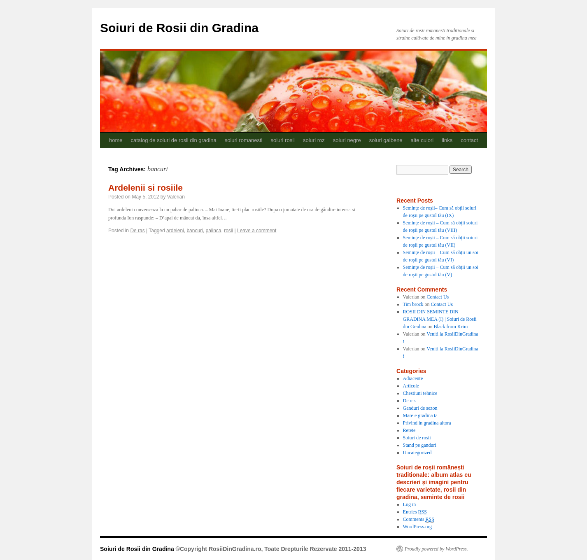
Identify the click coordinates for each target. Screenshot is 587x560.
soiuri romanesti (244, 140)
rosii (228, 230)
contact (469, 140)
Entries (415, 512)
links (447, 140)
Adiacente (413, 378)
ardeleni (175, 230)
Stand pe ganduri (419, 445)
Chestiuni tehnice (420, 393)
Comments (418, 519)
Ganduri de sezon (420, 408)
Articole (411, 386)
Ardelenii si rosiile (145, 187)
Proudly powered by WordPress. (436, 549)
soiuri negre (347, 140)
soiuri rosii (282, 140)
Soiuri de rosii (417, 438)
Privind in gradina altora (427, 423)
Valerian (176, 197)
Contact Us (438, 297)
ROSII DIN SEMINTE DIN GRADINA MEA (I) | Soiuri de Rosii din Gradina (440, 319)
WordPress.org (417, 527)
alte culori (422, 140)
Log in (409, 504)
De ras (137, 230)
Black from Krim (451, 326)
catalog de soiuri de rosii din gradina (174, 140)
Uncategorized (417, 452)
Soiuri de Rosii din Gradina (179, 28)
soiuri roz (314, 140)
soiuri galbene (386, 140)
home (116, 140)
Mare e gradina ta (420, 415)
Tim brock (413, 304)
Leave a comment (256, 230)
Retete (409, 430)
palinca (213, 230)
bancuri (194, 230)
